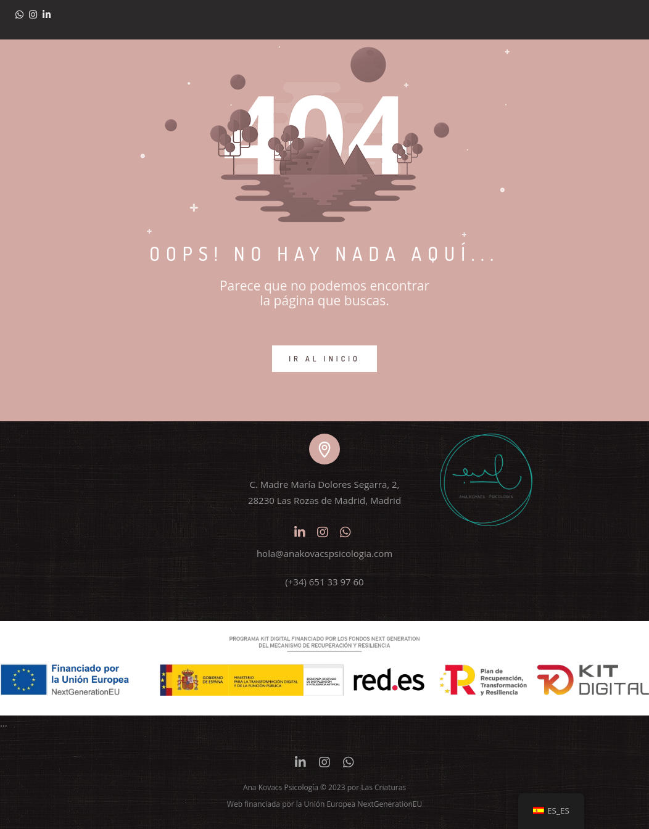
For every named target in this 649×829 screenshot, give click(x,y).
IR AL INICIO (324, 358)
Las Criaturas (383, 787)
